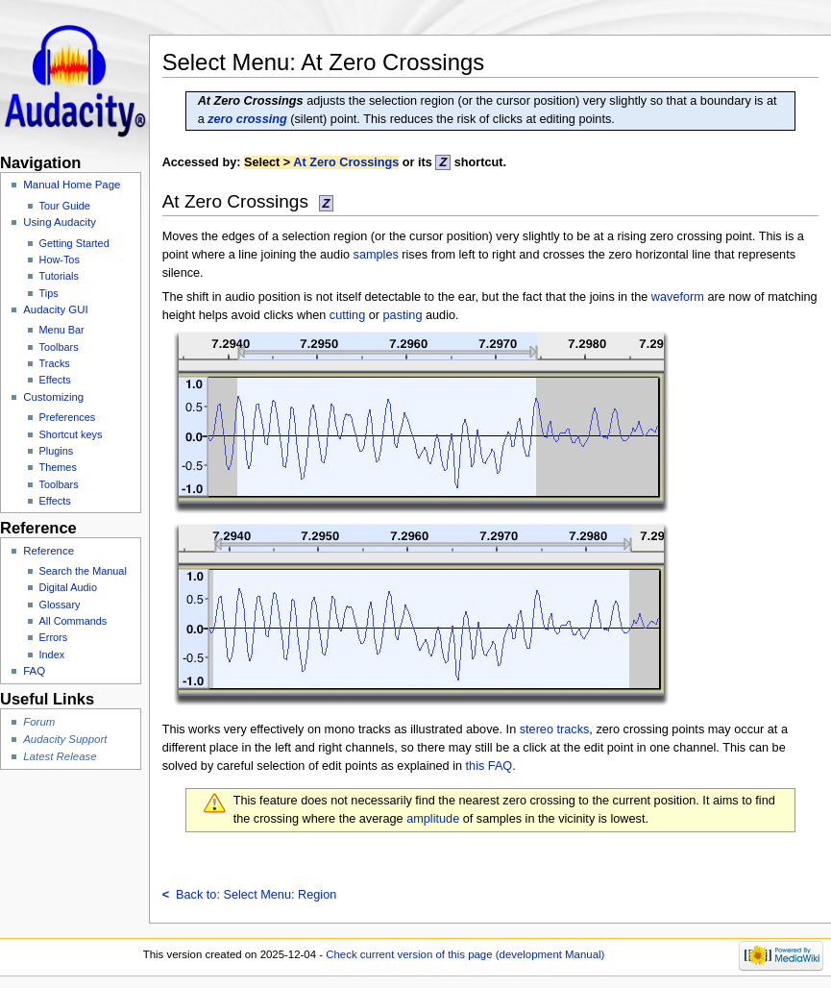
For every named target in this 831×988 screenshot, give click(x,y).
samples (376, 254)
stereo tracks (555, 729)
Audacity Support (65, 739)
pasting (403, 315)
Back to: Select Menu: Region (249, 895)
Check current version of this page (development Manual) (465, 954)
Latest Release (59, 756)
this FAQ (489, 766)
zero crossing (247, 119)
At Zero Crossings (346, 162)
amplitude (432, 819)
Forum (39, 722)
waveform (677, 297)
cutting (347, 315)
